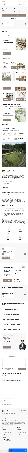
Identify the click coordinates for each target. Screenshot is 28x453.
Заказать (6, 53)
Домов (4, 62)
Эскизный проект (6, 37)
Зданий (12, 62)
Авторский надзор (6, 40)
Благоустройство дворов (7, 108)
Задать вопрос (6, 347)
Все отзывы (24, 173)
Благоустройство (4, 435)
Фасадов (4, 66)
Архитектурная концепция (7, 38)
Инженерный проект (6, 49)
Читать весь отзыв (5, 183)
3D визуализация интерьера (6, 432)
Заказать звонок (7, 280)
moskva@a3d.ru (5, 418)
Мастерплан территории (7, 113)
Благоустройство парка (7, 110)
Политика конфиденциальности (14, 420)
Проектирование (4, 429)
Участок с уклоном (6, 116)
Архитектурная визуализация (8, 42)
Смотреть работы (14, 18)
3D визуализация (6, 43)
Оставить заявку (6, 257)
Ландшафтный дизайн (5, 434)
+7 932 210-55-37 (21, 1)
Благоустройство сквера (7, 111)
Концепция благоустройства (8, 115)
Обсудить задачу (14, 15)
